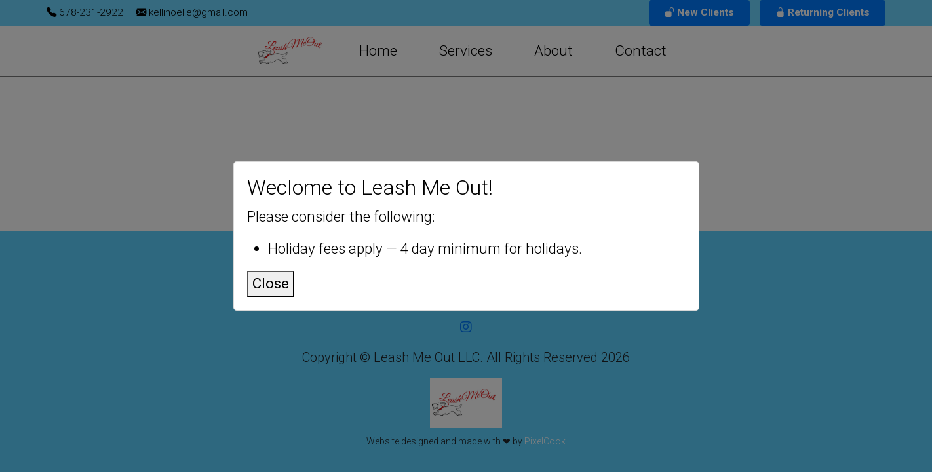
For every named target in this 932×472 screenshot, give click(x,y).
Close (270, 283)
